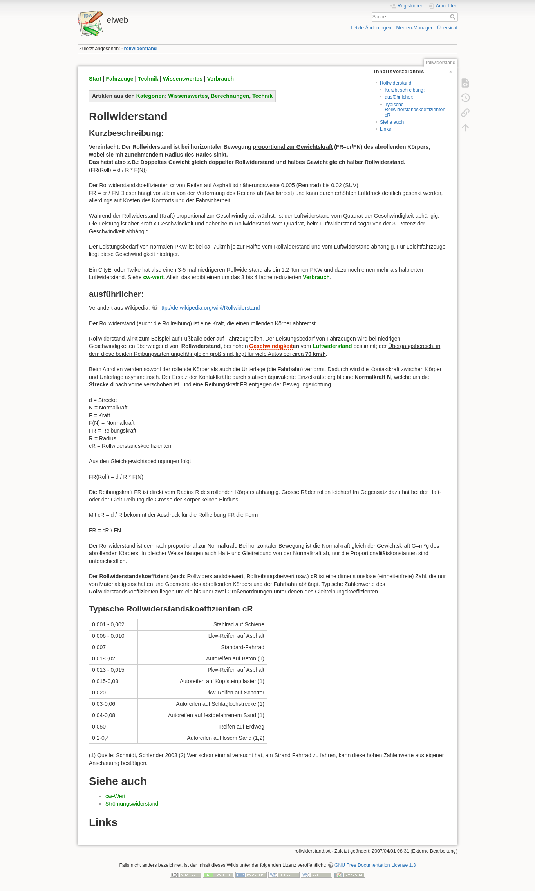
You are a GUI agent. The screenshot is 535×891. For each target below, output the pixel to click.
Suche (453, 17)
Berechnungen (230, 96)
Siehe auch (392, 122)
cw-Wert (115, 796)
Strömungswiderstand (131, 804)
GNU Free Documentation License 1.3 (375, 865)
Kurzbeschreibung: (405, 90)
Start (95, 79)
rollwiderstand (140, 48)
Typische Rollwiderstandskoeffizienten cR (415, 110)
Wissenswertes (182, 79)
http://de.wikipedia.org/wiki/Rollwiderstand (209, 308)
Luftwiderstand (332, 346)
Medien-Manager (414, 28)
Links (385, 129)
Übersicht (447, 28)
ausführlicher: (399, 97)
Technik (148, 79)
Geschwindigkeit (271, 346)
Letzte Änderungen (371, 28)
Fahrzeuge (120, 79)
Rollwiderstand (395, 83)
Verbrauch (220, 79)
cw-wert (153, 277)
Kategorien (150, 96)
